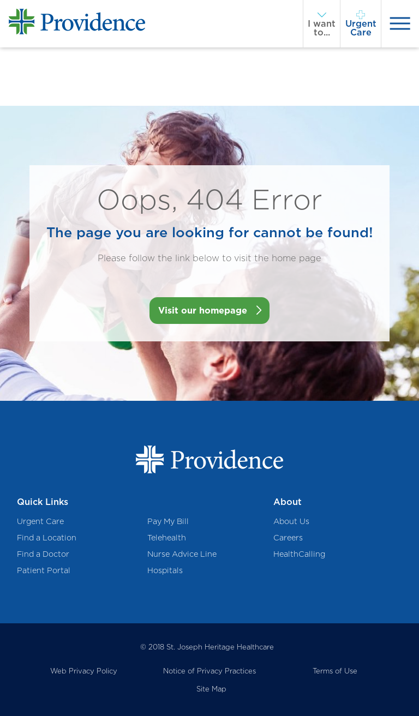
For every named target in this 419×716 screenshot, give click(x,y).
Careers (288, 537)
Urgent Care (40, 521)
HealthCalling (299, 553)
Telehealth (166, 537)
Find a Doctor (43, 553)
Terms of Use (335, 670)
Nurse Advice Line (182, 553)
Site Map (211, 688)
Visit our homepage (202, 310)
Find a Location (46, 537)
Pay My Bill (168, 521)
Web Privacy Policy (83, 670)
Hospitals (165, 570)
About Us (291, 521)
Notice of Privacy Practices (209, 670)
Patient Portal (43, 570)
